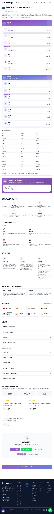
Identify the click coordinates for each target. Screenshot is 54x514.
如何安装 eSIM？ (27, 363)
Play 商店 (6, 501)
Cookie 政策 (32, 509)
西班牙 (20, 487)
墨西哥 (17, 500)
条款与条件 (38, 509)
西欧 (9, 11)
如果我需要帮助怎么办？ (27, 379)
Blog (29, 2)
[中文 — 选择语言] (43, 2)
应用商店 (6, 497)
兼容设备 (49, 488)
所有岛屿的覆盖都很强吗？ (27, 327)
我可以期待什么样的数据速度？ (27, 373)
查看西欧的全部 (48, 303)
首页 (2, 11)
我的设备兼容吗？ (27, 357)
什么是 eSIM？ (27, 352)
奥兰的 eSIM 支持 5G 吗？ (27, 343)
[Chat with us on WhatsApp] (50, 510)
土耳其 (20, 500)
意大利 (17, 492)
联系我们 (15, 449)
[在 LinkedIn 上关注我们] (46, 510)
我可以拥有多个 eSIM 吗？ (27, 368)
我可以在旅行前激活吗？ (27, 332)
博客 (40, 488)
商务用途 (23, 2)
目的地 (17, 2)
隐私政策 (26, 509)
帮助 (40, 490)
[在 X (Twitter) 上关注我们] (44, 510)
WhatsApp (26, 449)
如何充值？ (27, 337)
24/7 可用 (38, 449)
